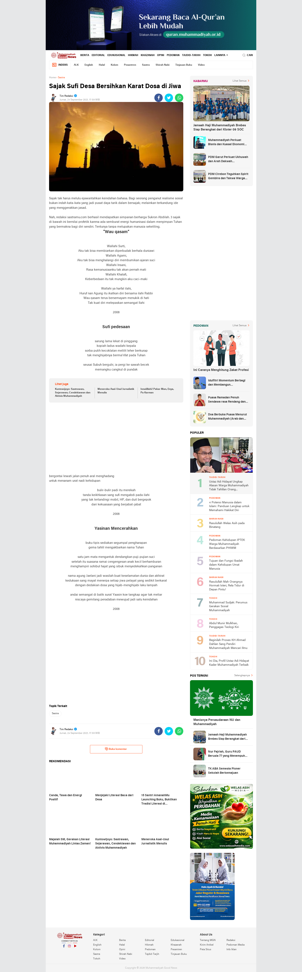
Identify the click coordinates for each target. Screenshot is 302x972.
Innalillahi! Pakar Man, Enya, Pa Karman (157, 391)
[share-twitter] (169, 98)
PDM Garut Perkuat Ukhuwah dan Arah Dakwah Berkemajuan (228, 160)
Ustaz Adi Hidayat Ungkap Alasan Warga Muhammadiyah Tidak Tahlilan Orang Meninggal (229, 486)
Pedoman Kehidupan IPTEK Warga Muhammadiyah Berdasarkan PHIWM (227, 544)
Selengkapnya (242, 675)
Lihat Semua (239, 81)
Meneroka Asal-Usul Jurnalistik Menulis (116, 391)
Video (201, 65)
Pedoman (173, 55)
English (89, 65)
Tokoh (207, 55)
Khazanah (148, 55)
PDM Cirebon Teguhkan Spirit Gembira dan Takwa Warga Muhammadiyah (228, 177)
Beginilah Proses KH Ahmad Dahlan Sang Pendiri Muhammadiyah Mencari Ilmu (228, 644)
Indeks (60, 65)
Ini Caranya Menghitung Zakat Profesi (221, 370)
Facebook (64, 948)
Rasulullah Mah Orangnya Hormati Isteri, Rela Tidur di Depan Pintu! (226, 585)
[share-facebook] (158, 98)
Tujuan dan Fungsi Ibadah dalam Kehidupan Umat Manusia (226, 564)
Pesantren (130, 65)
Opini (160, 55)
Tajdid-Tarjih (191, 55)
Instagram (69, 948)
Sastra (146, 65)
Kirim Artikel (206, 945)
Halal (102, 65)
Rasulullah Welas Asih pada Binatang (227, 525)
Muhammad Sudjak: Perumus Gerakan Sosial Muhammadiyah (228, 606)
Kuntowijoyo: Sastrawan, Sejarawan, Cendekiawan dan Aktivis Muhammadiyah (72, 393)
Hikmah (133, 55)
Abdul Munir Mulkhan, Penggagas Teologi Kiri (224, 625)
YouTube (75, 948)
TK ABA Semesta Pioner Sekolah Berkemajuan (224, 771)
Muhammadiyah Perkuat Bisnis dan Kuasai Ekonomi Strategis (226, 143)
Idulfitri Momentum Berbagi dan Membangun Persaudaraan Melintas (226, 383)
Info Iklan (231, 949)
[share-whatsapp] (179, 98)
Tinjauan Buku (183, 65)
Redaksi (230, 940)
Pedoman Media (235, 945)
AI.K (76, 65)
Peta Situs (205, 949)
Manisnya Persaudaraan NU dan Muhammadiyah (216, 722)
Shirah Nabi (162, 65)
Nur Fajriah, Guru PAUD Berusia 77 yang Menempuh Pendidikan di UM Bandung (226, 754)
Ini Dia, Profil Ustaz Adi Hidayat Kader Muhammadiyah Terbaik (229, 663)
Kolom (114, 65)
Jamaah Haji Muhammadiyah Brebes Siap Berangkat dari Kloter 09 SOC (219, 127)
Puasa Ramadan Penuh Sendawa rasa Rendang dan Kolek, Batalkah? (227, 400)
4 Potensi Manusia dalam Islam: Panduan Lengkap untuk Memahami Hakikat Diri (229, 506)
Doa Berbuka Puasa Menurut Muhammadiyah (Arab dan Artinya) (227, 417)
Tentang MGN (208, 940)
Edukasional (116, 55)
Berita (84, 55)
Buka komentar (116, 749)
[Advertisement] (116, 438)
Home (52, 77)
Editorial (98, 55)
